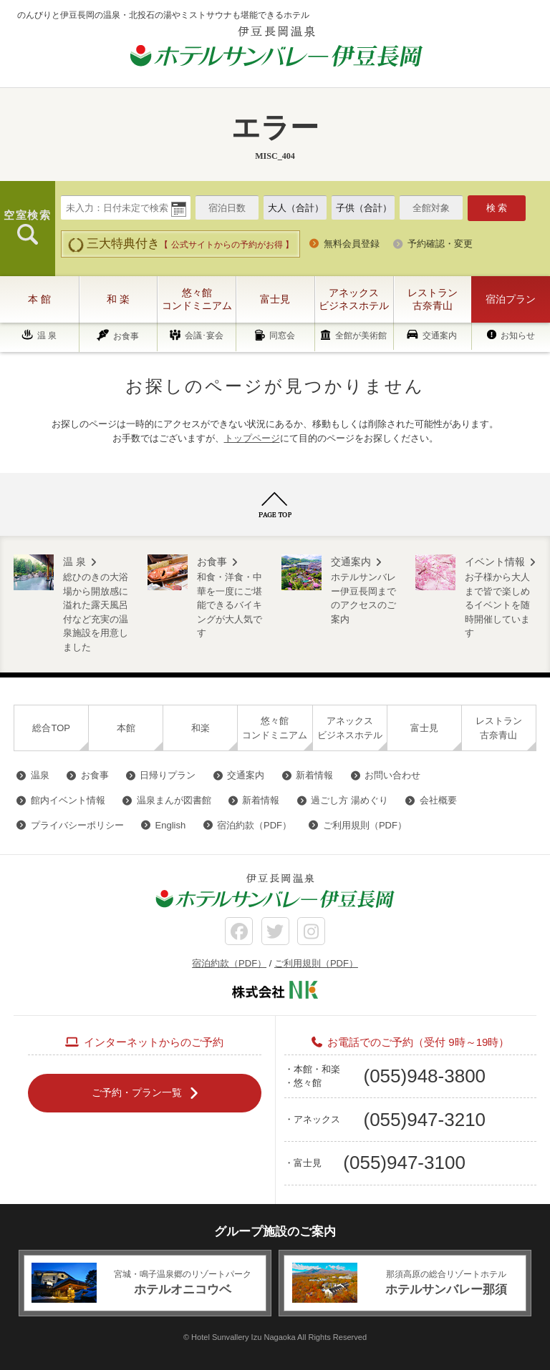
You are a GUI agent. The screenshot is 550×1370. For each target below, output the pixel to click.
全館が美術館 (361, 336)
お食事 (126, 336)
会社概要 (438, 800)
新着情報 (314, 775)
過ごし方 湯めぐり (349, 800)
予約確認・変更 (440, 243)
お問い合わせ (392, 775)
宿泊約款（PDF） (254, 825)
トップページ (252, 438)
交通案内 (440, 336)
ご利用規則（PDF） (365, 825)
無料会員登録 (352, 243)
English (170, 825)
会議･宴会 (204, 336)
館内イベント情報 (68, 800)
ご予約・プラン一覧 (137, 1092)
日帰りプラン (168, 775)
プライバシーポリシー (77, 825)
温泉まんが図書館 (174, 800)
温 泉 (47, 336)
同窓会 (282, 336)
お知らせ (518, 336)
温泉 (40, 775)
